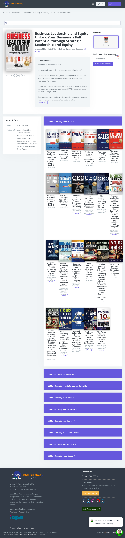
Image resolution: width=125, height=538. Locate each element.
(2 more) (78, 352)
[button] (93, 4)
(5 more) (89, 214)
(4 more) (64, 355)
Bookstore (15, 12)
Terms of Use (28, 527)
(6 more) (101, 214)
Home (5, 12)
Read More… (42, 103)
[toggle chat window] (119, 532)
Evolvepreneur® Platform (113, 532)
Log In (100, 4)
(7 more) (114, 234)
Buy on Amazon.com (103, 64)
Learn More (114, 4)
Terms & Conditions (38, 535)
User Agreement (8, 535)
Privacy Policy (15, 527)
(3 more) (76, 213)
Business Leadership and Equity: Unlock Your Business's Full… (48, 12)
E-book (106, 41)
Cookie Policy (27, 535)
